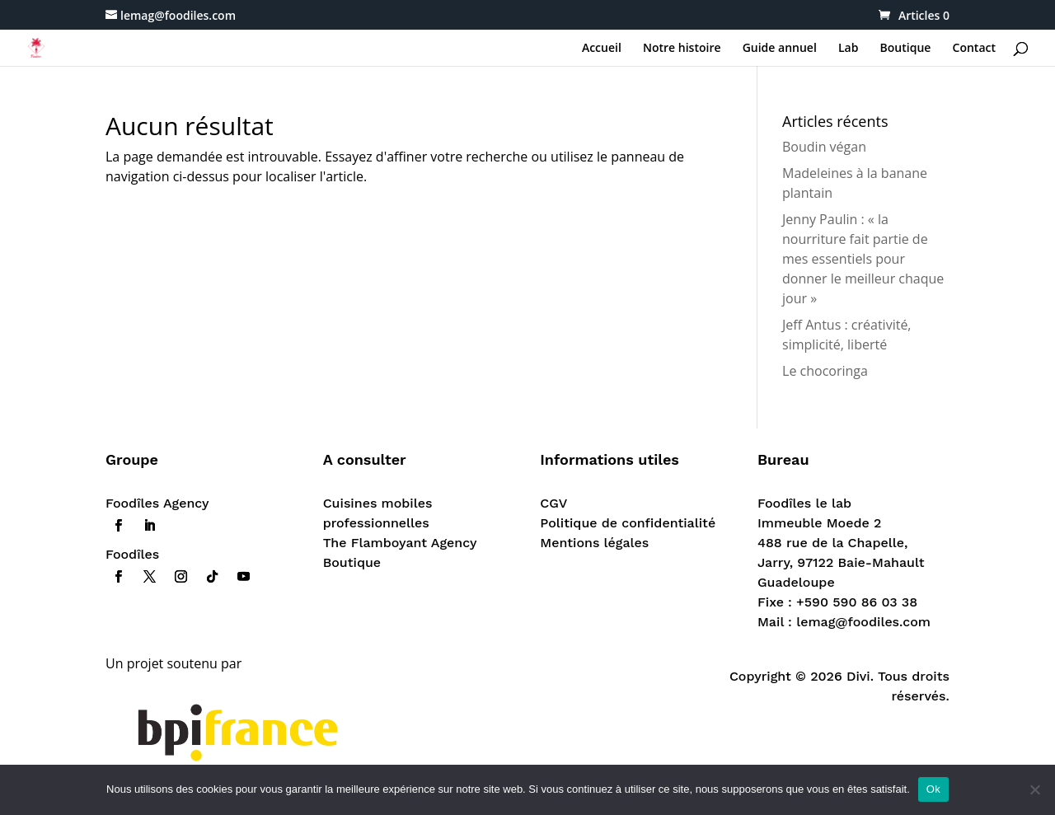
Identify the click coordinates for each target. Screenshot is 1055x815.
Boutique (905, 48)
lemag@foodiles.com (863, 622)
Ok (933, 789)
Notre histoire (682, 48)
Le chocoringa (825, 371)
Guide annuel (780, 48)
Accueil (601, 48)
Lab (848, 48)
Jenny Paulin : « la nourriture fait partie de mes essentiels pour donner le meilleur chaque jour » (863, 258)
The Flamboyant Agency (400, 542)
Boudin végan (824, 147)
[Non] (1034, 789)
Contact (974, 48)
